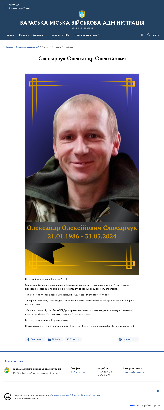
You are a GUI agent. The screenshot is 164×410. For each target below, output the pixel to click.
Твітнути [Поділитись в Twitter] (74, 339)
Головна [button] (10, 35)
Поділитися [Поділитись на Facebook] (36, 339)
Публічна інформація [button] (85, 35)
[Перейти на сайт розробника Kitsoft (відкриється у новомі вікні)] (135, 405)
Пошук (155, 35)
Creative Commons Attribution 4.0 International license (77, 395)
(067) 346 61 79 (77, 372)
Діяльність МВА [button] (60, 35)
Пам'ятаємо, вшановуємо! (27, 47)
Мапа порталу (14, 361)
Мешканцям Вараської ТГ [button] (33, 35)
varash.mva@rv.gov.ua (133, 372)
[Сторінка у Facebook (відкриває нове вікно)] (142, 34)
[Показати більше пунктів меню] (99, 35)
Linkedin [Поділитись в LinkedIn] (56, 339)
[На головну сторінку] (82, 19)
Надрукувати (129, 339)
